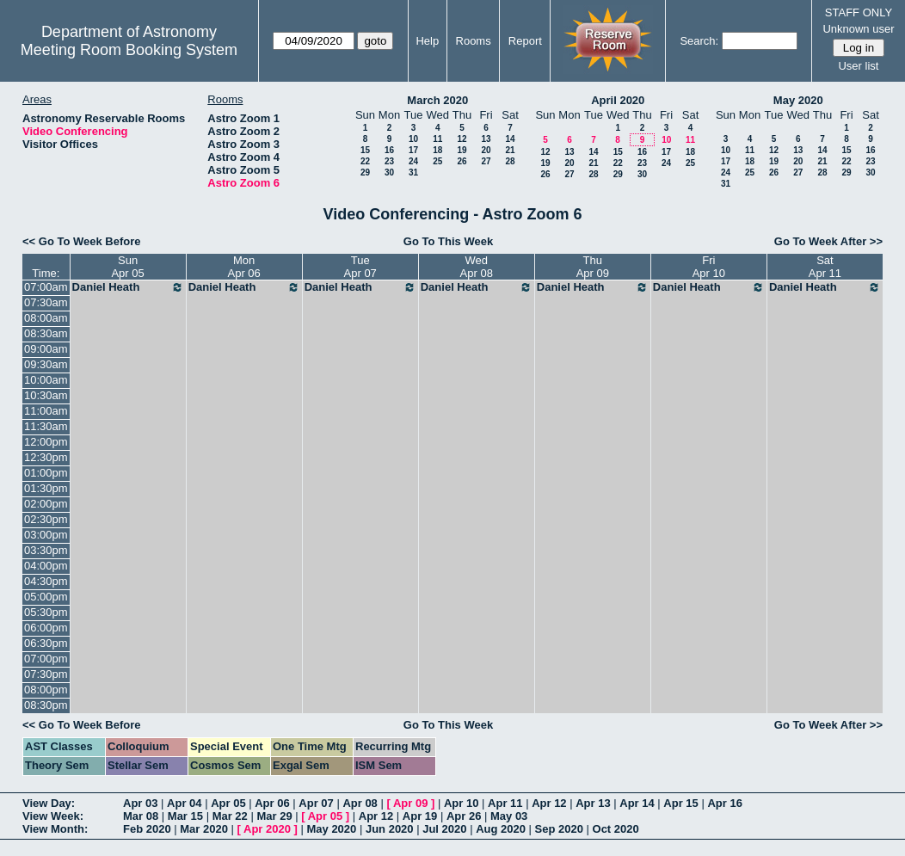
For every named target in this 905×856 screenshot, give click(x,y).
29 (365, 172)
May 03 (508, 816)
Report (525, 40)
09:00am (46, 348)
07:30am (46, 302)
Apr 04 (184, 803)
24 (413, 161)
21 (509, 150)
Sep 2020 (559, 828)
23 (389, 161)
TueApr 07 (360, 267)
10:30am (46, 395)
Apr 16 (724, 803)
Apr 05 (228, 803)
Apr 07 (316, 803)
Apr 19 (420, 816)
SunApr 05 (127, 267)
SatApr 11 (825, 267)
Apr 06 (272, 803)
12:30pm (46, 457)
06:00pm (46, 627)
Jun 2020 (390, 828)
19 (461, 150)
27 (485, 161)
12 (461, 139)
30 (389, 172)
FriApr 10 (709, 267)
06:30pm (46, 643)
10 (413, 139)
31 (413, 172)
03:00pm (46, 534)
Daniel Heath (128, 287)
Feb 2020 (147, 828)
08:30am (46, 333)
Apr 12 (549, 803)
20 (485, 150)
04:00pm (46, 565)
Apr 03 (140, 803)
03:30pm (46, 550)
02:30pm (46, 519)
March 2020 (437, 100)
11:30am (46, 426)
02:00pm (46, 503)
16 (389, 150)
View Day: (48, 803)
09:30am (46, 364)
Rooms (473, 40)
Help (427, 40)
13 (485, 139)
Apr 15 (680, 803)
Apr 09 (410, 803)
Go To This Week (448, 241)
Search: (699, 40)
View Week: (52, 816)
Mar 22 (230, 816)
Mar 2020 (204, 828)
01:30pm (46, 488)
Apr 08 (359, 803)
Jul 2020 (444, 828)
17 (413, 150)
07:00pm (46, 658)
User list (858, 65)
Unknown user (858, 28)
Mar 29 (274, 816)
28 (509, 161)
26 (461, 161)
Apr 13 (593, 803)
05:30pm (46, 612)
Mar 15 (185, 816)
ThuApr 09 (592, 267)
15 (365, 150)
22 (365, 161)
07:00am (46, 286)
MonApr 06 (244, 267)
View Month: (55, 828)
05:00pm (46, 596)
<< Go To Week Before (81, 241)
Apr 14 (636, 803)
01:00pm (46, 472)
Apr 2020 (267, 828)
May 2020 (798, 100)
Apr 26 (463, 816)
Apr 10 (461, 803)
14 (509, 139)
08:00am (46, 317)
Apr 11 (505, 803)
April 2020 (617, 100)
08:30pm (46, 705)
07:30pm (46, 674)
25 (437, 161)
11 (437, 139)
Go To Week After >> (828, 241)
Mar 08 (140, 816)
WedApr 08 (476, 267)
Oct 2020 (616, 828)
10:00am (46, 379)
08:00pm (46, 689)
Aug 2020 (501, 828)
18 (437, 150)
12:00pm (46, 441)
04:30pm (46, 581)
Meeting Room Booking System (129, 50)
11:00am (46, 410)
